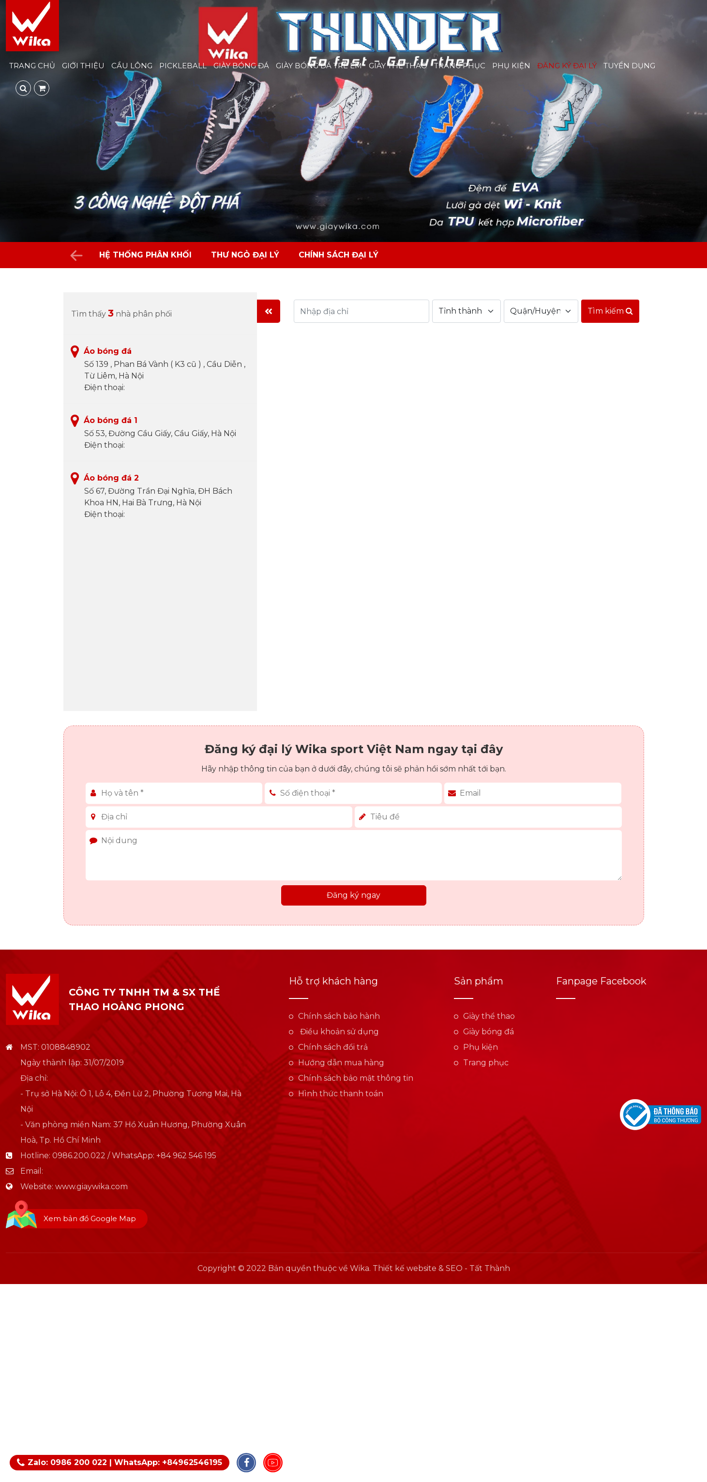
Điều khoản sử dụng (338, 1031)
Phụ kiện (511, 65)
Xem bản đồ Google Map (90, 1218)
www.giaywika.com (91, 1186)
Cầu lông (131, 65)
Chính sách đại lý (338, 254)
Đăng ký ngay (353, 895)
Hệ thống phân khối (145, 254)
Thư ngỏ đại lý (245, 254)
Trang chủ (32, 65)
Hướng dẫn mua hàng (341, 1062)
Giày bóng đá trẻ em (319, 65)
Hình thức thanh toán (340, 1093)
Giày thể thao (398, 65)
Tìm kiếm (610, 311)
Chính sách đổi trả (333, 1047)
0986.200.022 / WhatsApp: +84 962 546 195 (134, 1155)
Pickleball (183, 65)
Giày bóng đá (241, 65)
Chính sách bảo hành (339, 1016)
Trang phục (459, 65)
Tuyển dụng (629, 65)
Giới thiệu (83, 65)
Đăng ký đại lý (567, 65)
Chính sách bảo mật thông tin (355, 1078)
